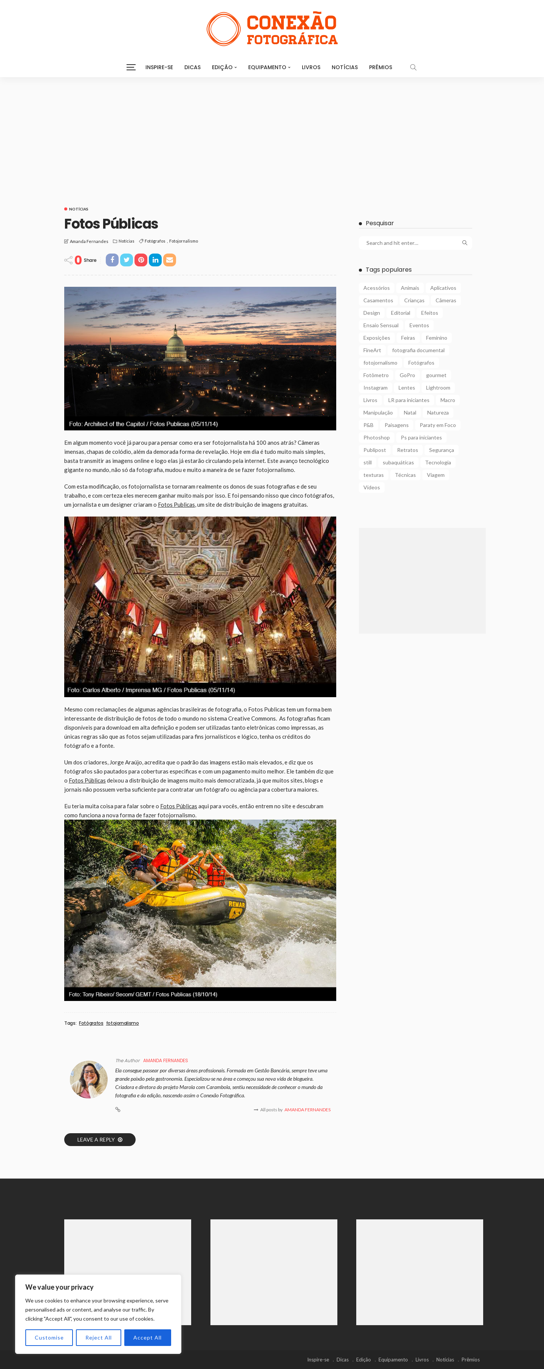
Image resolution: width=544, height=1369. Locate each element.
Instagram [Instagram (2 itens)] (375, 387)
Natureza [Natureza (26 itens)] (438, 412)
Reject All (98, 1337)
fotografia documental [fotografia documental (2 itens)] (418, 350)
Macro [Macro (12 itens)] (447, 400)
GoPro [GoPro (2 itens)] (407, 375)
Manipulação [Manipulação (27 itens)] (378, 412)
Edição (222, 67)
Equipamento (267, 67)
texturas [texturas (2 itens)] (373, 475)
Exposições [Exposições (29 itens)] (376, 337)
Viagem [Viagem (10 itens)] (436, 475)
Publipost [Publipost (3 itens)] (374, 450)
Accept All (147, 1337)
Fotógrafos (155, 240)
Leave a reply (96, 1139)
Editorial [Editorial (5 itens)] (400, 312)
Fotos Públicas (87, 780)
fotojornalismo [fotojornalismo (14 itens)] (380, 362)
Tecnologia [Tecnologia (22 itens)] (438, 462)
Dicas (192, 67)
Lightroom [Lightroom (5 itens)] (438, 387)
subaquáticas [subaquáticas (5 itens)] (398, 462)
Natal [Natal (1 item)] (410, 412)
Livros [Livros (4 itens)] (370, 400)
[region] (98, 1314)
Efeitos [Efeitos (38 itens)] (429, 312)
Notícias (345, 67)
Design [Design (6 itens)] (371, 312)
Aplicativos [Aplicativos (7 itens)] (443, 288)
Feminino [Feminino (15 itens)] (436, 337)
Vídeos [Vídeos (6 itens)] (371, 487)
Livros (311, 67)
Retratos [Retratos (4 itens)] (407, 450)
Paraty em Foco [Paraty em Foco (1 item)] (438, 425)
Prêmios (380, 67)
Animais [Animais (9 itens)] (410, 288)
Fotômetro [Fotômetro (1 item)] (376, 375)
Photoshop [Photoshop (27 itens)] (376, 437)
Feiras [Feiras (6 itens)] (408, 337)
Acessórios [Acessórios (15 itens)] (376, 288)
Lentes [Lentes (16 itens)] (407, 387)
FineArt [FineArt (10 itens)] (372, 350)
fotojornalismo (183, 240)
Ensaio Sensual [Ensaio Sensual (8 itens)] (381, 325)
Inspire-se (159, 67)
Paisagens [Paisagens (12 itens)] (397, 425)
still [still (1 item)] (367, 462)
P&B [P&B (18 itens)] (368, 425)
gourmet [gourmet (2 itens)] (436, 375)
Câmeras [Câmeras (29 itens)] (446, 300)
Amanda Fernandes (89, 241)
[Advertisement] (272, 134)
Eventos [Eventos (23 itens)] (419, 325)
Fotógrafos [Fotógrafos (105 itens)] (421, 362)
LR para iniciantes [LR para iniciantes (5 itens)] (409, 400)
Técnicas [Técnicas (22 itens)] (405, 475)
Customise (49, 1337)
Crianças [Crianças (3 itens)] (414, 300)
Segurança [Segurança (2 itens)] (441, 450)
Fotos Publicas (176, 504)
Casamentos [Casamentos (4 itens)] (378, 300)
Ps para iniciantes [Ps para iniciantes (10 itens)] (421, 437)
